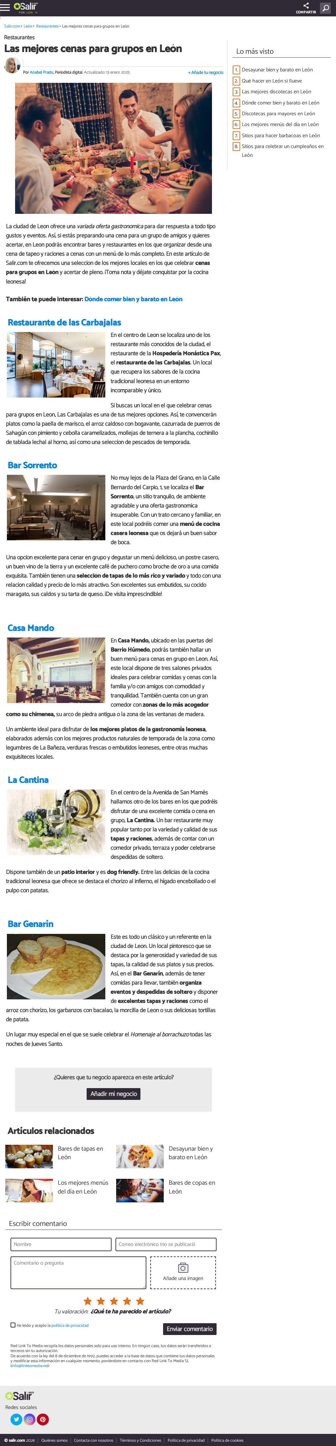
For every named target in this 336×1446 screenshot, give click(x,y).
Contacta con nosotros (93, 1440)
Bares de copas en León (192, 1187)
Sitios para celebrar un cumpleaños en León (283, 151)
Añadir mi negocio (114, 1094)
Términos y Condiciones (140, 1440)
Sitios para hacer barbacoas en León (281, 135)
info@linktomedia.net (29, 1366)
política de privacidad (70, 1325)
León (29, 12)
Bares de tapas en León (80, 1153)
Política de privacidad (186, 1440)
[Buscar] (327, 8)
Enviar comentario (190, 1329)
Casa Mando (31, 628)
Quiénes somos (54, 1440)
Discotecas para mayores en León (278, 113)
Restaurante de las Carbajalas (64, 323)
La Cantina (28, 780)
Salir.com (12, 26)
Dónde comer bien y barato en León (133, 299)
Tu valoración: (71, 1312)
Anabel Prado (41, 72)
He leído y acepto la (53, 1325)
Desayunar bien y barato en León (277, 69)
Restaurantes (47, 26)
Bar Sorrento (32, 465)
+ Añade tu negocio (205, 73)
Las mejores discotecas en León (276, 91)
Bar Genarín (30, 924)
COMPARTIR (306, 9)
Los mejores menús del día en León (280, 124)
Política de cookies (227, 1440)
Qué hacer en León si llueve (272, 81)
